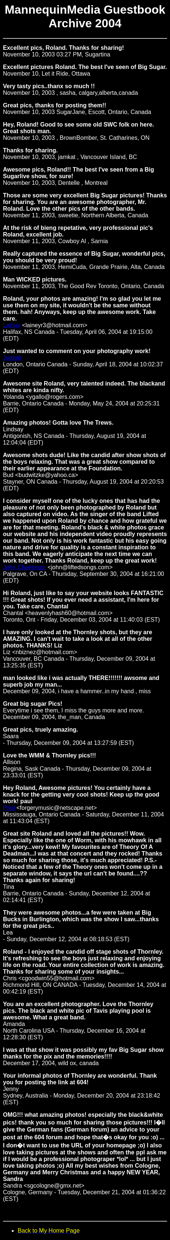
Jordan (12, 358)
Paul (9, 808)
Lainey (11, 325)
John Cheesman (24, 567)
